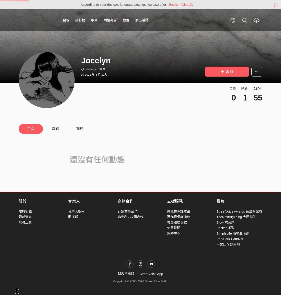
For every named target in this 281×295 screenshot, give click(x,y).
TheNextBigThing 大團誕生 (236, 217)
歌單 (94, 20)
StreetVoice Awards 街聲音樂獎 (239, 211)
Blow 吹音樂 (225, 222)
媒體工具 (25, 222)
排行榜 (80, 20)
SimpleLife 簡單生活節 (232, 233)
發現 (66, 20)
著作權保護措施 (178, 217)
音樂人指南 (76, 211)
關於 (80, 129)
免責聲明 (173, 228)
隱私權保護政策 (178, 211)
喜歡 (55, 129)
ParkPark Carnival (229, 239)
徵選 (126, 20)
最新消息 (25, 217)
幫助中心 (173, 233)
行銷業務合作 (127, 211)
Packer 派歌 (225, 228)
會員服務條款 (177, 222)
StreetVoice (37, 20)
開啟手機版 (126, 274)
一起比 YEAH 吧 (228, 244)
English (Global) (180, 4)
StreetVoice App (151, 274)
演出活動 (141, 20)
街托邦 (73, 217)
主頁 (31, 129)
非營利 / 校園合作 (131, 217)
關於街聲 (25, 211)
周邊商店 (111, 20)
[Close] (276, 4)
